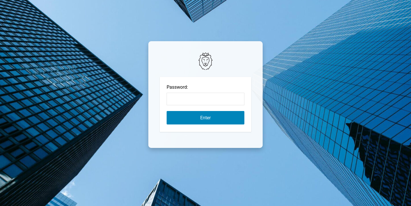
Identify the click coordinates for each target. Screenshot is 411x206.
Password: (177, 87)
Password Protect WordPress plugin (205, 61)
